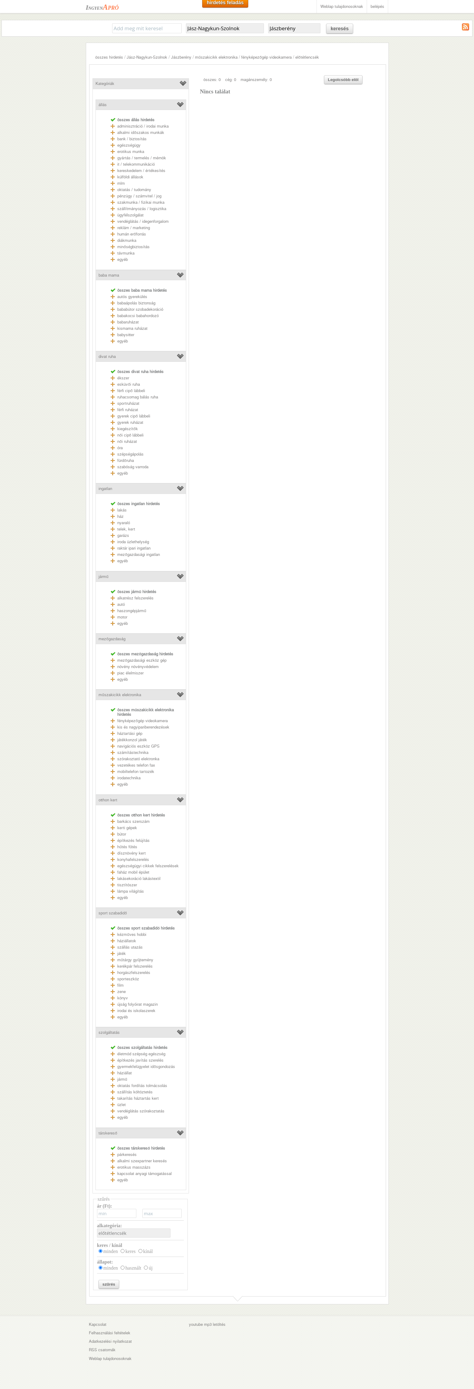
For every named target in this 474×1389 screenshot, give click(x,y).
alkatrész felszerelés (135, 598)
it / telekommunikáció (136, 164)
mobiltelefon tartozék (135, 771)
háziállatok (126, 941)
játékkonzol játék (132, 740)
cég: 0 (230, 79)
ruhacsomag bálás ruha (137, 397)
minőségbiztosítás (133, 247)
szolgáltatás (109, 1032)
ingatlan (105, 488)
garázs (123, 535)
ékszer (123, 378)
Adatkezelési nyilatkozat (110, 1341)
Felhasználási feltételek (109, 1333)
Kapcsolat (97, 1324)
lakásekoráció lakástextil (139, 878)
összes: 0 (212, 79)
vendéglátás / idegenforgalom (143, 221)
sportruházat (128, 403)
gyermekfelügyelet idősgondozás (146, 1066)
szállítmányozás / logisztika (141, 208)
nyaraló (123, 523)
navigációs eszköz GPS (138, 746)
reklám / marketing (133, 228)
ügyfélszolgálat (130, 215)
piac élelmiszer (130, 673)
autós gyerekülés (132, 296)
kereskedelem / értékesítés (141, 170)
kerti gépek (127, 828)
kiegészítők (127, 429)
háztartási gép (129, 733)
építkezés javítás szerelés (140, 1060)
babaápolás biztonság (136, 303)
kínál (148, 1251)
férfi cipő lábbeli (131, 390)
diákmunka (126, 240)
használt (133, 1268)
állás (103, 104)
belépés (377, 6)
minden (110, 1251)
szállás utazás (130, 947)
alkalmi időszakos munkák (140, 132)
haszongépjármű (131, 610)
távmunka (126, 253)
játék (121, 953)
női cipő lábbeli (130, 435)
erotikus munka (130, 151)
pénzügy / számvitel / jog (139, 196)
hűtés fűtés (127, 847)
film (120, 985)
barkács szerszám (133, 821)
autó (121, 604)
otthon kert (108, 800)
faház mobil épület (133, 872)
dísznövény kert (131, 853)
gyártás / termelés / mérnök (141, 158)
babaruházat (128, 322)
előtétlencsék (307, 57)
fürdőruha (125, 460)
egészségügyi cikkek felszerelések (148, 866)
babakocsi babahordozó (138, 315)
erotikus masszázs (134, 1167)
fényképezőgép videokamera (266, 57)
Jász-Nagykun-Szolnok (147, 57)
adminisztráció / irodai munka (143, 126)
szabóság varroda (132, 467)
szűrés (108, 1284)
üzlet (121, 1104)
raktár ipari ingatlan (134, 548)
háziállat (124, 1073)
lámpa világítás (130, 891)
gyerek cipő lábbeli (133, 416)
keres (130, 1251)
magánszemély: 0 (256, 79)
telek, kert (126, 529)
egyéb (122, 259)
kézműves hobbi (131, 934)
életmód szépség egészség (141, 1054)
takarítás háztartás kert (138, 1098)
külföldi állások (130, 177)
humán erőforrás (131, 234)
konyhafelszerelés (133, 859)
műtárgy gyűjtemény (135, 960)
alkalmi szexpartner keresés (142, 1161)
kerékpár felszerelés (135, 966)
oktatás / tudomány (134, 189)
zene (121, 991)
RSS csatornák (102, 1350)
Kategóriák (105, 83)
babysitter (125, 335)
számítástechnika (132, 752)
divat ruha (107, 356)
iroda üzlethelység (133, 542)
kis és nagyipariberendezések (143, 727)
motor (122, 617)
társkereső (108, 1133)
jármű (103, 576)
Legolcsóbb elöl (343, 79)
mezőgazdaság (112, 639)
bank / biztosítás (132, 139)
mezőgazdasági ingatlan (138, 554)
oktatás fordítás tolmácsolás (142, 1085)
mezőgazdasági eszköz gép (141, 660)
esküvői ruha (128, 384)
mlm (121, 183)
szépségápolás (130, 454)
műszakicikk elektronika (216, 57)
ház (120, 516)
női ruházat (127, 441)
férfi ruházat (127, 409)
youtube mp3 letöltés (207, 1324)
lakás (122, 510)
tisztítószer (127, 885)
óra (120, 448)
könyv (122, 998)
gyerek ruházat (130, 422)
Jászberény (181, 57)
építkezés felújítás (133, 840)
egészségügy (129, 145)
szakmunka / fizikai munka (140, 202)
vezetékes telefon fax (136, 765)
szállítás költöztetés (135, 1092)
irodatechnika (129, 778)
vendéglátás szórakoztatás (140, 1111)
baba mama (109, 275)
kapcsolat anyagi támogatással (144, 1173)
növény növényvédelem (138, 666)
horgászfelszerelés (133, 972)
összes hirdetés (109, 57)
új (150, 1268)
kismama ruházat (132, 328)
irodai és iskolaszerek (136, 1010)
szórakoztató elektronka (138, 759)
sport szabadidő (113, 913)
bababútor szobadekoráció (140, 309)
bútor (121, 834)
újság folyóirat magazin (137, 1004)
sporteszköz (128, 979)
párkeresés (127, 1154)
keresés (340, 28)
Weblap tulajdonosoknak (341, 6)
